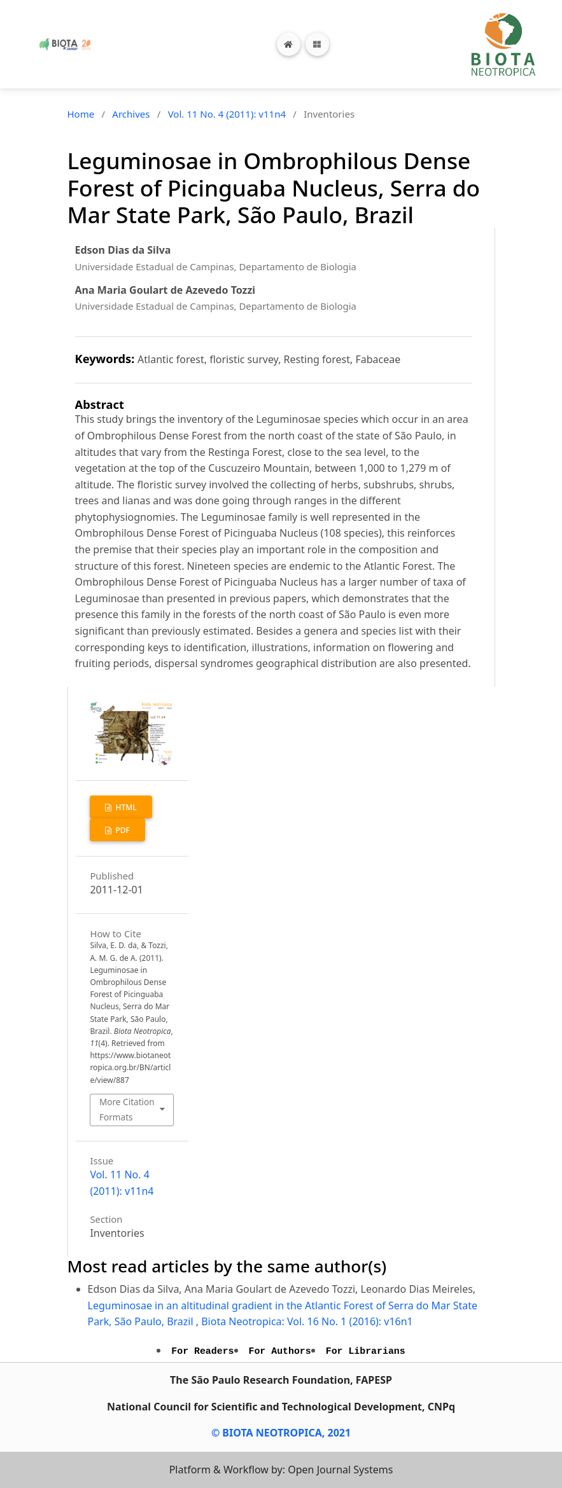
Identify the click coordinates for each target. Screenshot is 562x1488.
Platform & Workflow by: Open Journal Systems (281, 1470)
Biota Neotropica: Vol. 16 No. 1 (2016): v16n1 (307, 1321)
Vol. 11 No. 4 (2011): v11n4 (227, 113)
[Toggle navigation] (317, 44)
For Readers (202, 1351)
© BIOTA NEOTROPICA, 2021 (281, 1433)
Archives (131, 113)
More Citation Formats (127, 1109)
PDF (121, 830)
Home (81, 113)
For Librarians (365, 1351)
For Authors (280, 1351)
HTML (124, 807)
